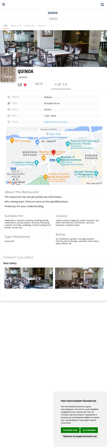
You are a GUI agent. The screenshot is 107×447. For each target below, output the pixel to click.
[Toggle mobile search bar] (102, 4)
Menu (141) (16, 25)
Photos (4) (30, 25)
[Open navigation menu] (3, 4)
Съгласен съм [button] (70, 430)
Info (6, 25)
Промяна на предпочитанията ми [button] (80, 436)
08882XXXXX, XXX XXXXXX (55, 122)
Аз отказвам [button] (89, 430)
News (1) (42, 25)
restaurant (53, 19)
